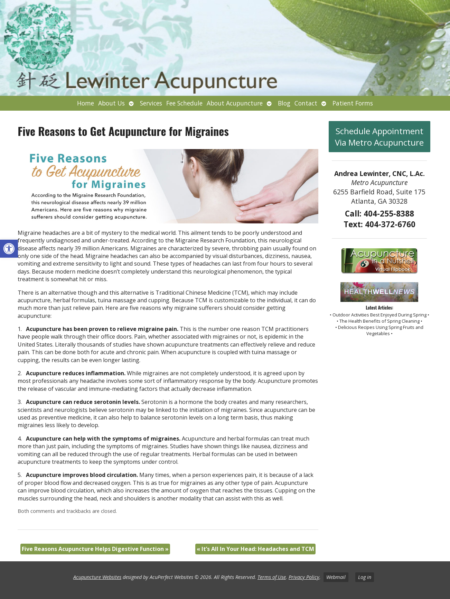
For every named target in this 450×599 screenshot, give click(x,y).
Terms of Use (271, 577)
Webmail (336, 577)
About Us (111, 103)
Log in (364, 577)
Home (85, 103)
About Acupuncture (235, 103)
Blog (284, 103)
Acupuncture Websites (97, 577)
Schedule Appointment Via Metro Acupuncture (379, 136)
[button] (9, 249)
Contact (305, 103)
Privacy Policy (304, 577)
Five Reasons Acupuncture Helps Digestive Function (95, 549)
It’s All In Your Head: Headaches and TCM (255, 549)
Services (151, 103)
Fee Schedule (184, 103)
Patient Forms (352, 103)
